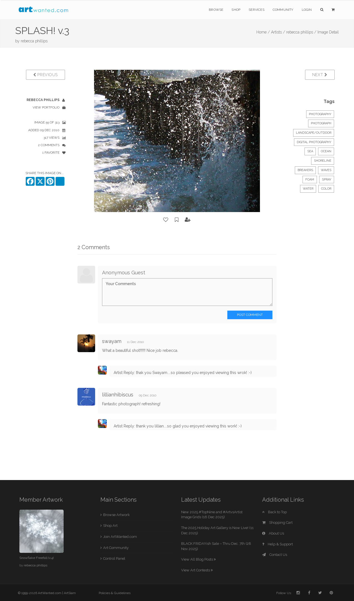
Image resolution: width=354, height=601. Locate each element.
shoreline (322, 160)
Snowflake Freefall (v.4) (36, 558)
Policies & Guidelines (115, 593)
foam (309, 179)
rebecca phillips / (301, 32)
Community (283, 10)
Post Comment (250, 315)
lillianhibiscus (118, 395)
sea (310, 151)
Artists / (278, 32)
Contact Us (274, 555)
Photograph (321, 123)
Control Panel (114, 558)
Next (319, 75)
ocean (326, 151)
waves (326, 170)
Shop (235, 10)
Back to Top (274, 512)
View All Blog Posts (198, 559)
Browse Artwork (116, 515)
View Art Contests (197, 570)
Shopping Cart (277, 522)
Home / (263, 32)
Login (307, 10)
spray (326, 179)
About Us (273, 533)
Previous (45, 75)
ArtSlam (70, 593)
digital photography (314, 142)
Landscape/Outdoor (313, 133)
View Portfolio (46, 107)
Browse (216, 10)
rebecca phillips (34, 41)
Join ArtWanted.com (120, 537)
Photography (320, 114)
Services (256, 10)
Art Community (116, 548)
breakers (305, 170)
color (326, 188)
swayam (112, 341)
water (308, 188)
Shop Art (110, 525)
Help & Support (277, 544)
